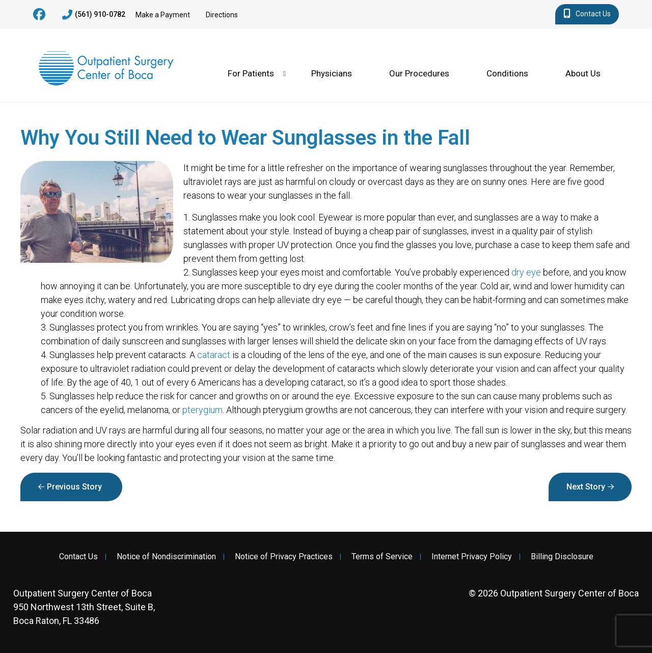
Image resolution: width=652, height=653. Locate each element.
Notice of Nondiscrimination (166, 557)
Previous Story (74, 487)
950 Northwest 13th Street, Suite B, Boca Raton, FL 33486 (84, 607)
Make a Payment (162, 15)
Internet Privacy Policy (471, 557)
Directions (222, 15)
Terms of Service (382, 557)
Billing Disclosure (562, 557)
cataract (213, 354)
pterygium (202, 409)
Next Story (585, 487)
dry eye (526, 272)
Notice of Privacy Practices (284, 557)
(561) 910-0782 (93, 15)
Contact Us (587, 14)
